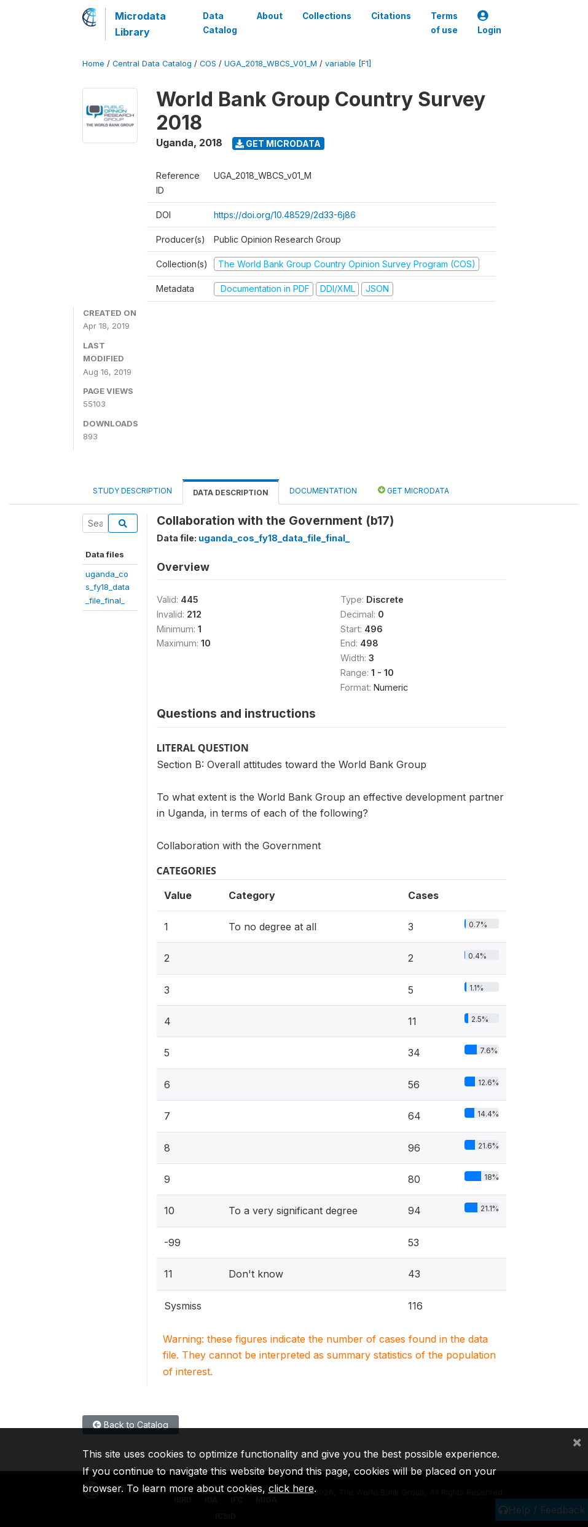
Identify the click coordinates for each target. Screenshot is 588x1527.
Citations (391, 16)
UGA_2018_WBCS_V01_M (270, 63)
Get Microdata (278, 143)
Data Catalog (220, 22)
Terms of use (444, 22)
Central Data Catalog (152, 63)
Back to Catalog (130, 1424)
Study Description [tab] (132, 490)
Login (489, 23)
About (270, 16)
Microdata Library (140, 24)
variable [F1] (348, 63)
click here (291, 1488)
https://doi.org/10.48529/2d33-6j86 (285, 215)
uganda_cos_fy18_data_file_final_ (107, 587)
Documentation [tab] (323, 490)
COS (208, 63)
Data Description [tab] (231, 492)
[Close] (577, 1441)
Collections (326, 16)
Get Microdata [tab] (413, 490)
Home (93, 63)
